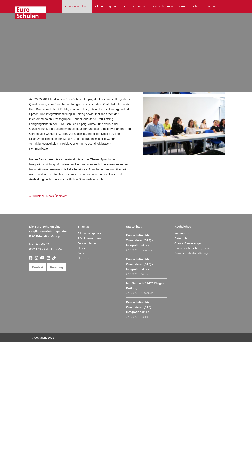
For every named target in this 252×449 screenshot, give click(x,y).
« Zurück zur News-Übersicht (46, 134)
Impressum (181, 340)
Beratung (56, 374)
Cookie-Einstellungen (188, 350)
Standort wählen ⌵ (77, 6)
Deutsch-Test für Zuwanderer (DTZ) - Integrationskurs (139, 347)
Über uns (210, 6)
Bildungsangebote (106, 6)
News (182, 6)
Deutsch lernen (163, 6)
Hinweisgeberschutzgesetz (191, 355)
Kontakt (37, 374)
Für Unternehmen (135, 6)
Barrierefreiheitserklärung (191, 360)
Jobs (195, 6)
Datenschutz (182, 345)
